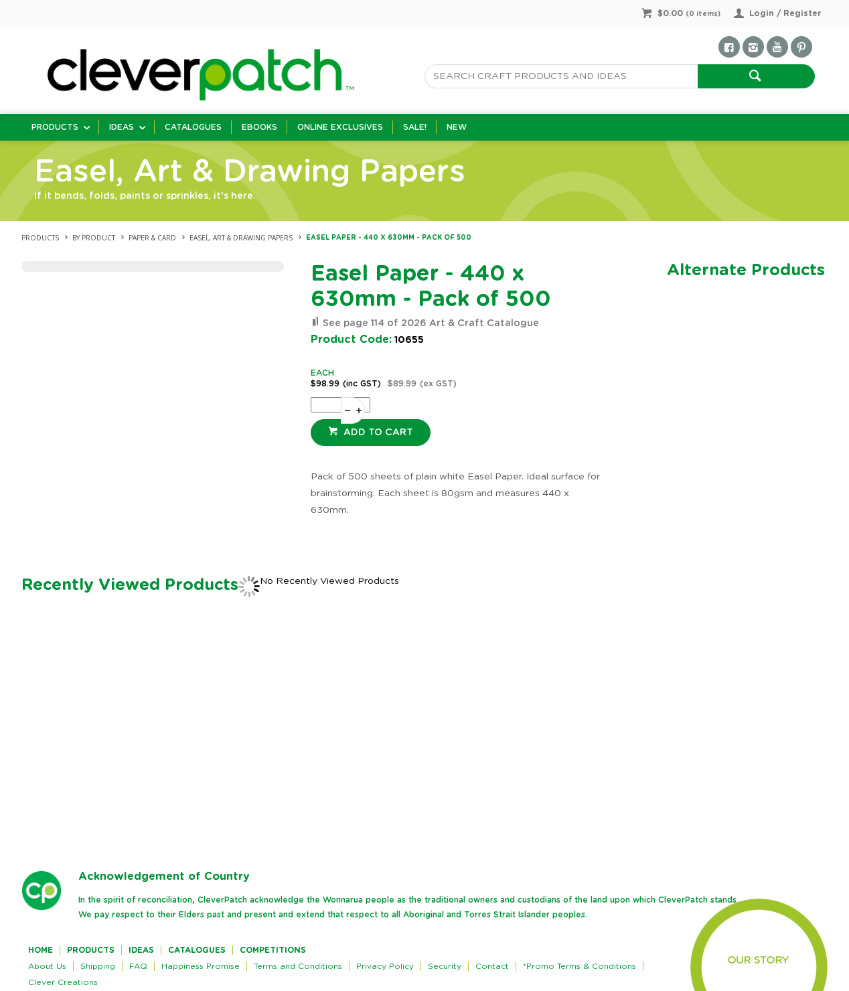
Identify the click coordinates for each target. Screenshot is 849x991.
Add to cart (377, 432)
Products (54, 127)
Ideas (121, 127)
